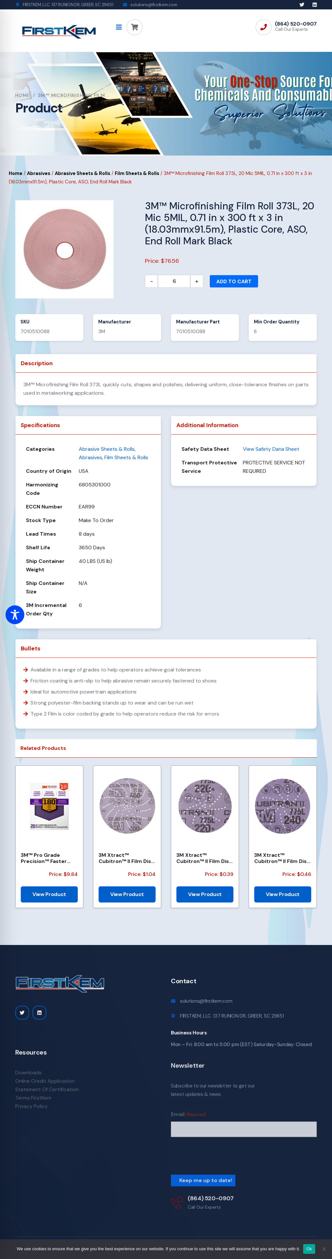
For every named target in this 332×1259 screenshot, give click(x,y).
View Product (49, 894)
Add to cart (234, 281)
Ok (309, 1248)
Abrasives (38, 173)
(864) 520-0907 (296, 24)
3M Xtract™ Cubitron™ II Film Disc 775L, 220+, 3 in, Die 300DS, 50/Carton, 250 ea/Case (204, 858)
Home (22, 95)
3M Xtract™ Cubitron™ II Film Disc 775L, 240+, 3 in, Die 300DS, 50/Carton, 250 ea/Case (282, 858)
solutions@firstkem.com (153, 4)
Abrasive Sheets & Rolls (82, 173)
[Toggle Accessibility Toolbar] (15, 615)
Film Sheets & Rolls (137, 173)
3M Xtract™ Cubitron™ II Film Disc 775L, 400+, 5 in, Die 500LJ (126, 858)
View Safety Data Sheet (271, 449)
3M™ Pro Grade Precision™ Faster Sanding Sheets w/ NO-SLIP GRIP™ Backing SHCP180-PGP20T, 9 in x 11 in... (47, 858)
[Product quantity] (174, 281)
